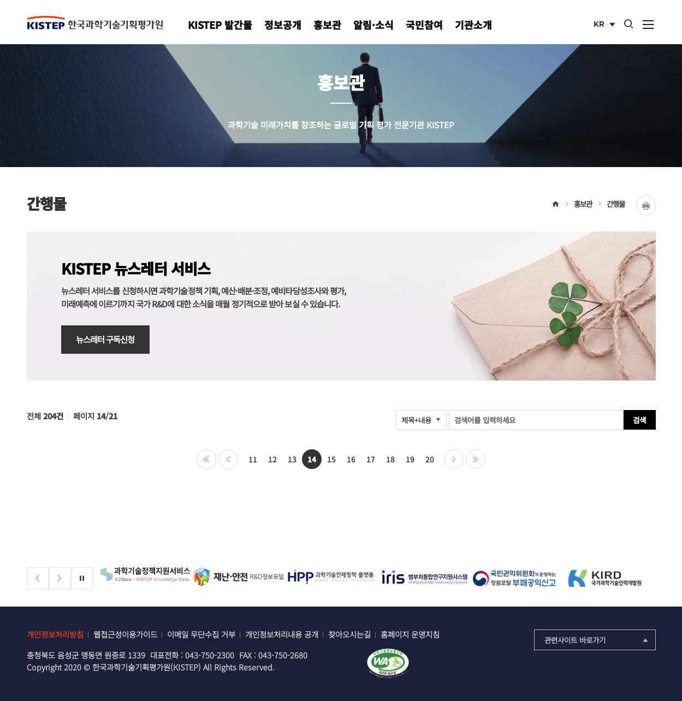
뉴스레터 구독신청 (105, 339)
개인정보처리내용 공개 (281, 634)
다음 (454, 459)
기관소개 (473, 24)
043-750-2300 (209, 655)
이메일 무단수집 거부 (201, 634)
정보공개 (282, 24)
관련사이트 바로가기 (597, 639)
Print (646, 205)
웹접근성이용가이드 (125, 634)
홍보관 (327, 24)
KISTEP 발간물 (220, 24)
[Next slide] (60, 578)
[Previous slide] (38, 578)
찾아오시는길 (349, 634)
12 (272, 459)
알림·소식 (373, 24)
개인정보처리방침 (55, 634)
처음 (206, 459)
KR (605, 25)
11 (252, 459)
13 (292, 459)
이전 (228, 459)
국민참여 (424, 24)
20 (429, 459)
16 (351, 459)
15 (331, 459)
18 (390, 459)
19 (410, 459)
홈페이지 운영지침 (410, 634)
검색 (639, 419)
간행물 (616, 203)
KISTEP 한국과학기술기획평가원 (95, 22)
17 (370, 459)
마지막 (475, 459)
